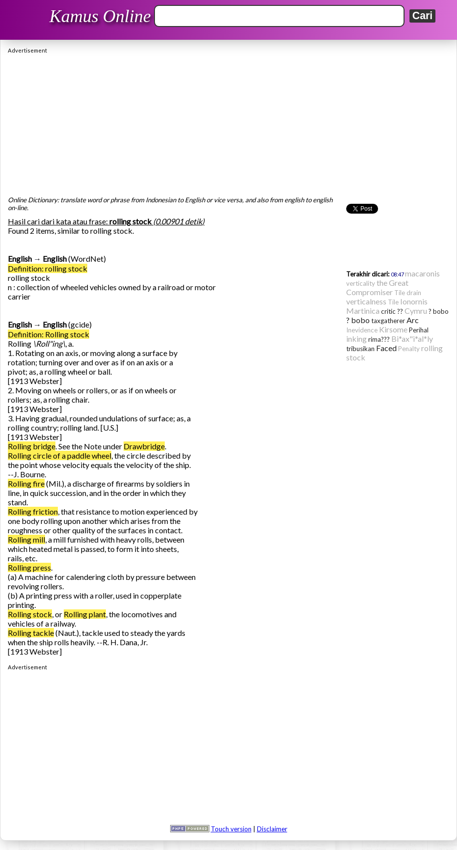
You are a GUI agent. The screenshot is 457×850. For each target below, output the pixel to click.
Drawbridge (144, 446)
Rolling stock (30, 614)
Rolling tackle (31, 632)
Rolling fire (26, 483)
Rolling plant (85, 614)
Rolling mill (26, 539)
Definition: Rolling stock (48, 334)
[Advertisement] (228, 122)
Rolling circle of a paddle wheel (59, 455)
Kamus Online (100, 16)
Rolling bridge (31, 446)
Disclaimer (272, 829)
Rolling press (29, 567)
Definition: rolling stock (47, 268)
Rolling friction (33, 511)
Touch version (231, 829)
